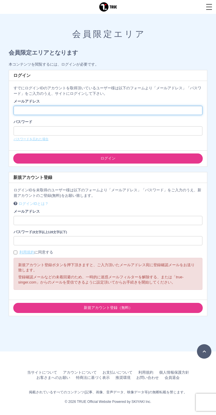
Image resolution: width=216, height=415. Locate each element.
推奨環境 (123, 377)
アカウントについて (80, 372)
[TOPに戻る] (204, 351)
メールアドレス (27, 101)
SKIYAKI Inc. (141, 402)
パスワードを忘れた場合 (31, 139)
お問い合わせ (147, 377)
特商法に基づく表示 (93, 377)
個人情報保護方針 (174, 372)
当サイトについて (42, 372)
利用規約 (26, 252)
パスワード (23, 122)
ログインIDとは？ (33, 203)
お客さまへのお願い (53, 377)
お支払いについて (118, 372)
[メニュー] (209, 7)
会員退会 (172, 377)
